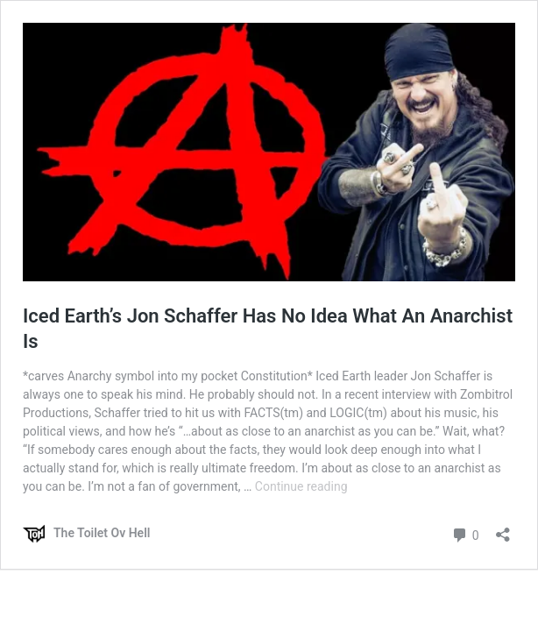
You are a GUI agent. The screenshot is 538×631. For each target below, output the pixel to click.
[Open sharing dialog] (503, 528)
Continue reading (301, 486)
